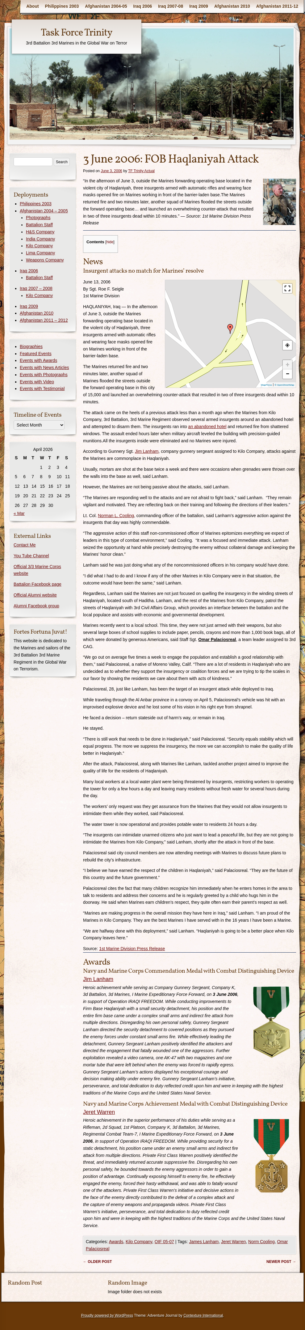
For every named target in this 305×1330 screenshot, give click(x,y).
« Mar (19, 513)
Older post (97, 1262)
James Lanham (204, 1241)
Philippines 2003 (62, 6)
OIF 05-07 (164, 1241)
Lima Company (40, 252)
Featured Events (36, 353)
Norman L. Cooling (116, 515)
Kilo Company (139, 1241)
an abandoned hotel (207, 426)
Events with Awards (38, 360)
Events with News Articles (44, 367)
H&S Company (40, 231)
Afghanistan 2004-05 (106, 6)
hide (110, 242)
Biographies (31, 346)
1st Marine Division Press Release (132, 948)
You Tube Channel (31, 555)
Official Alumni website (35, 595)
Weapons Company (45, 259)
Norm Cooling (261, 1241)
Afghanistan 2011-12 (277, 6)
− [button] (287, 374)
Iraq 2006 (142, 6)
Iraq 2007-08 (170, 6)
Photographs (38, 217)
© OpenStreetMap (284, 385)
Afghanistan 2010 (232, 6)
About (32, 6)
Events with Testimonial (42, 388)
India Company (40, 238)
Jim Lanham (146, 451)
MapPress (266, 385)
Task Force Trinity (76, 33)
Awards (116, 1241)
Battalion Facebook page (37, 584)
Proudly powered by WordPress (107, 1315)
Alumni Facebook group (36, 605)
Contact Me (25, 544)
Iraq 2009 (198, 6)
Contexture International (203, 1315)
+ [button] (288, 364)
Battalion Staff (39, 224)
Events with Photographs (44, 374)
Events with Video (37, 381)
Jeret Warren (99, 1112)
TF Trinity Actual (141, 171)
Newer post (281, 1262)
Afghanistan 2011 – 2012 (44, 320)
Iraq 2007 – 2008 (36, 288)
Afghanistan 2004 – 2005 (44, 210)
